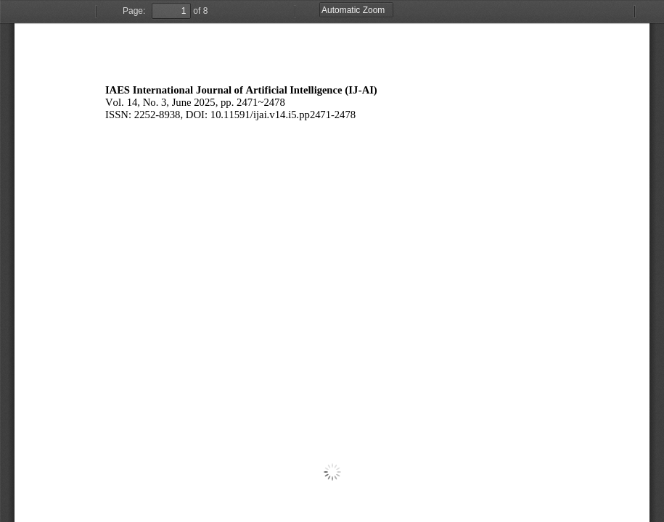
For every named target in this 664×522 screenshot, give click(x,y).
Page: (134, 11)
